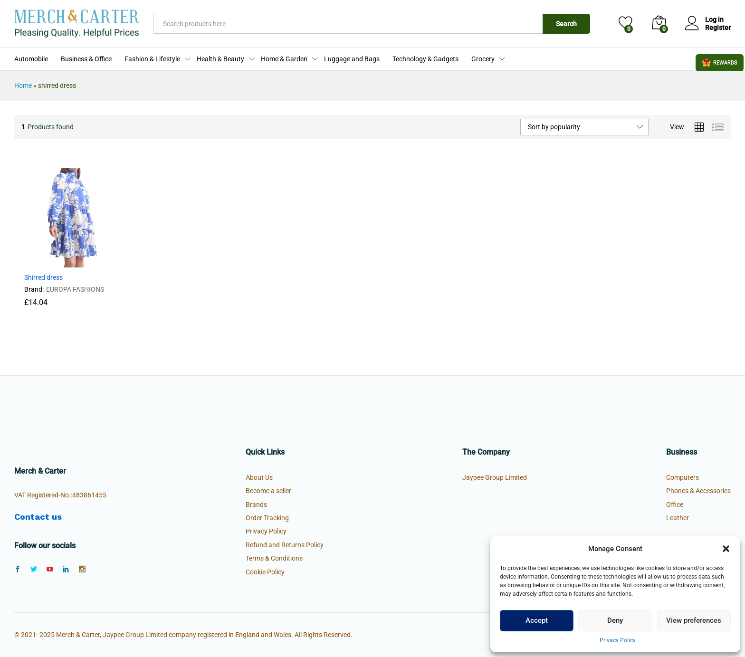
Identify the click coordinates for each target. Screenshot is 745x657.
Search (566, 24)
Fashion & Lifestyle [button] (152, 59)
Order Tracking (267, 518)
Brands (256, 504)
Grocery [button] (483, 59)
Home (23, 85)
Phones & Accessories (698, 491)
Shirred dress (43, 277)
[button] (726, 548)
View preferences (693, 620)
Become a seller (268, 491)
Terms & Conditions (274, 558)
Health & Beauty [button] (220, 59)
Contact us (38, 517)
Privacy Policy (618, 640)
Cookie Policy (265, 572)
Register (718, 27)
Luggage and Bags (352, 59)
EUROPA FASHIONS (75, 289)
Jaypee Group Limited (494, 477)
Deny (615, 620)
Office (674, 504)
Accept (536, 620)
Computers (682, 477)
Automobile (31, 59)
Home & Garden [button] (284, 59)
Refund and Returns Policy (285, 545)
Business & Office (86, 59)
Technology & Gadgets (425, 59)
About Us (259, 477)
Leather (677, 518)
